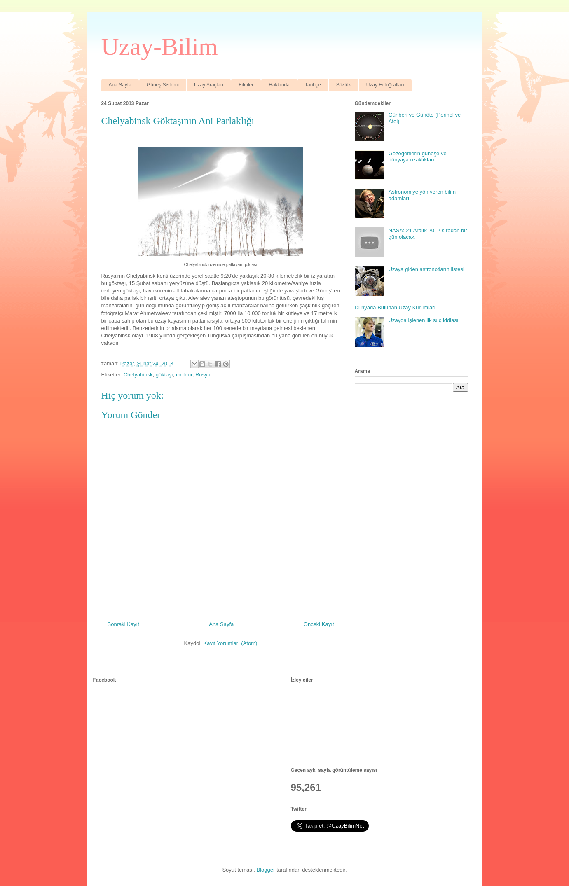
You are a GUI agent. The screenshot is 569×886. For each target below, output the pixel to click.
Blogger (266, 870)
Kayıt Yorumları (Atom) (231, 643)
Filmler (246, 85)
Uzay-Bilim (159, 46)
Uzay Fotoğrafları (385, 85)
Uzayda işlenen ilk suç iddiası (424, 320)
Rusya (203, 375)
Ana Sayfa (120, 85)
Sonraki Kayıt (123, 624)
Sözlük (343, 85)
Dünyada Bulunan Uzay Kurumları (395, 307)
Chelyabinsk (138, 375)
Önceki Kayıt (319, 624)
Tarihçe (313, 85)
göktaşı (164, 375)
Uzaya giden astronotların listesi (426, 269)
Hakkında (279, 85)
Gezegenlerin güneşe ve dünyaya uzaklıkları (418, 156)
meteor (184, 375)
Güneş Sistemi (163, 85)
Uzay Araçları (208, 85)
